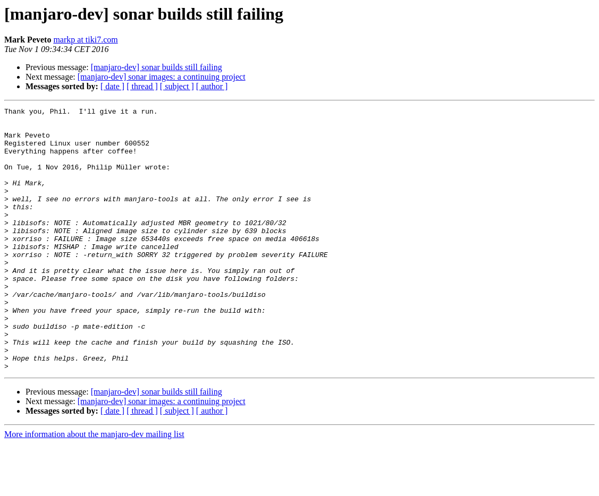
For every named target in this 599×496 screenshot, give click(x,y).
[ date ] (112, 86)
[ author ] (212, 86)
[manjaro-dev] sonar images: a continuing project (162, 76)
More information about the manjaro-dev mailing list (94, 486)
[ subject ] (177, 86)
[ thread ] (142, 86)
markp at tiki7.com (85, 39)
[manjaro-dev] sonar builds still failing (156, 67)
